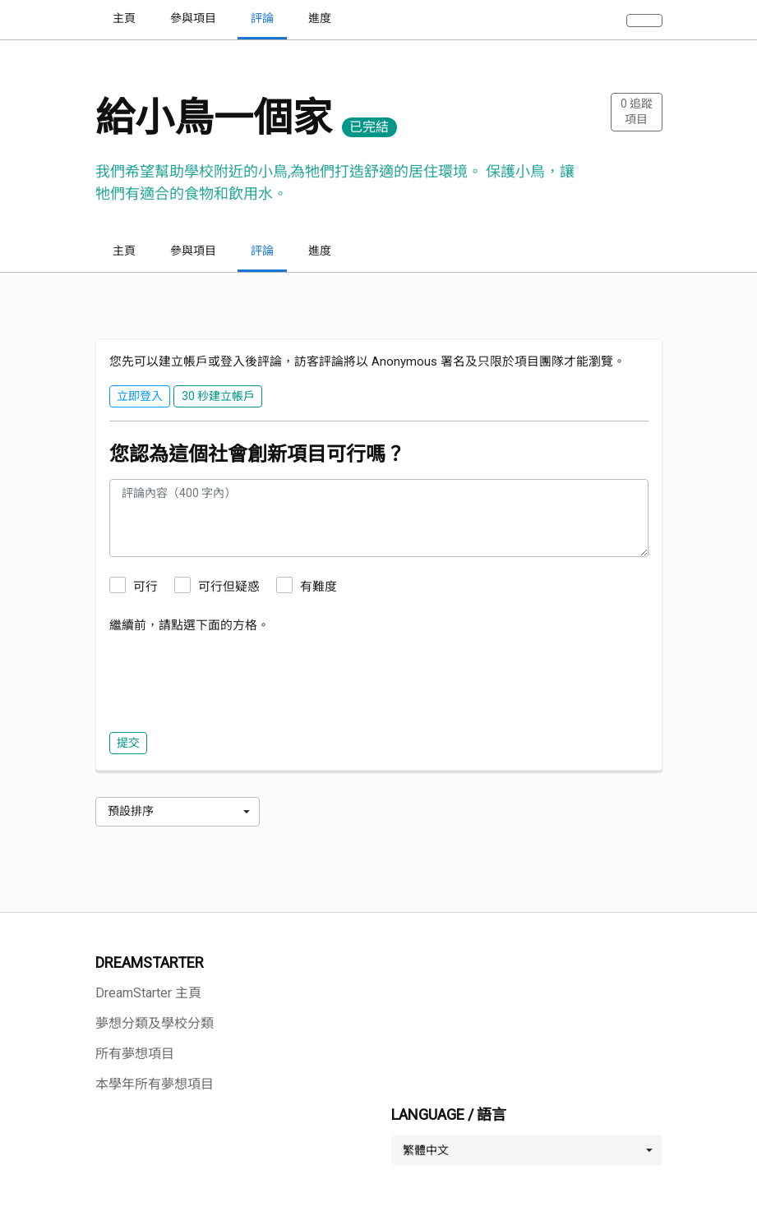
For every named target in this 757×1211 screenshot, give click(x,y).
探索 (530, 18)
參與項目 (193, 250)
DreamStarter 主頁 (148, 993)
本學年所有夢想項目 (154, 1084)
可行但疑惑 (229, 586)
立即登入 (140, 396)
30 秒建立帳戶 (648, 18)
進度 (319, 250)
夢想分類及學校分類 (154, 1023)
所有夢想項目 (134, 1053)
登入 (577, 18)
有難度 (318, 586)
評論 (262, 250)
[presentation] (234, 679)
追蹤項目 (637, 112)
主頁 (124, 250)
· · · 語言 (726, 18)
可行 (145, 586)
